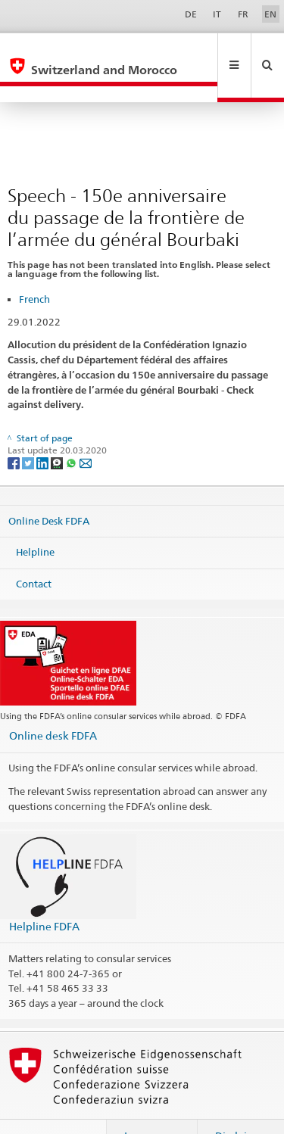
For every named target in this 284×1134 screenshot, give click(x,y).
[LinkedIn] (43, 430)
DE (191, 14)
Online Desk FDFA (48, 487)
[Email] (86, 430)
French (34, 266)
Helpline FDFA (44, 893)
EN (270, 14)
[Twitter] (29, 430)
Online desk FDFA (53, 702)
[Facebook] (15, 430)
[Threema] (58, 430)
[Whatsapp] (72, 430)
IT (217, 14)
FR (243, 14)
